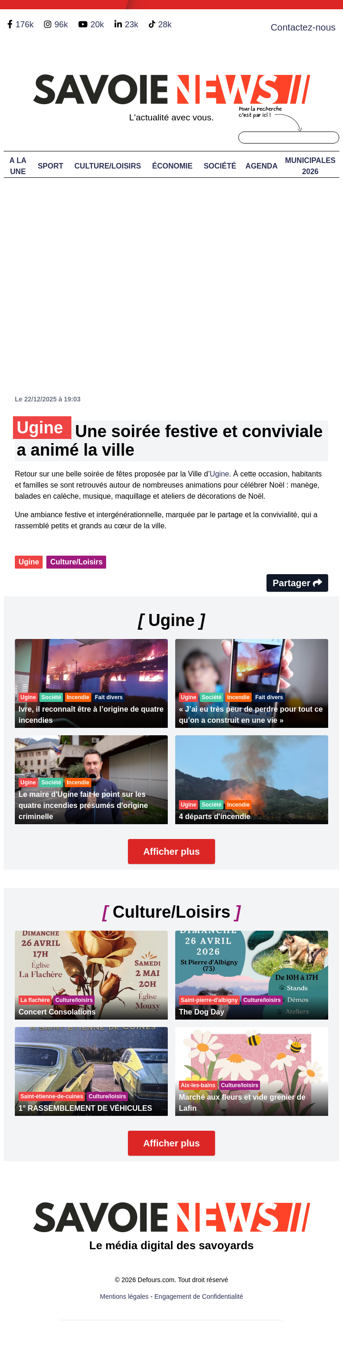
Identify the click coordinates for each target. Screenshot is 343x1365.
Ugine (219, 474)
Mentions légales (124, 1296)
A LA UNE (17, 166)
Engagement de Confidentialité (198, 1296)
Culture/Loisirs (108, 166)
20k (97, 24)
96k (61, 24)
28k (165, 24)
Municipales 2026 (310, 166)
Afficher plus (171, 851)
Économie (172, 166)
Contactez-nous (303, 27)
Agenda (262, 166)
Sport (50, 166)
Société (219, 166)
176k (24, 24)
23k (131, 24)
